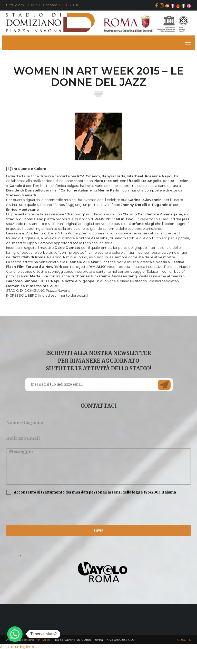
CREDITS (184, 640)
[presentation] (45, 510)
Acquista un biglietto (17, 647)
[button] (15, 634)
